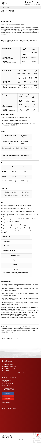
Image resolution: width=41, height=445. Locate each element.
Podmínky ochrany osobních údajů (14, 373)
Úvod (31, 3)
